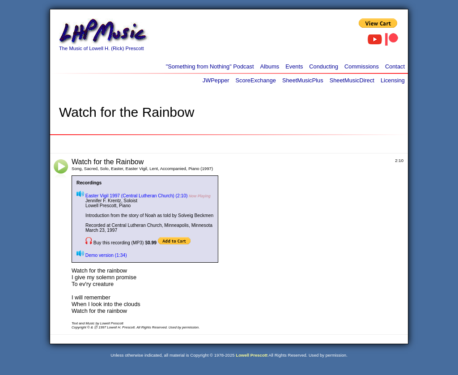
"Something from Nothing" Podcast (210, 66)
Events (294, 66)
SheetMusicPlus (302, 80)
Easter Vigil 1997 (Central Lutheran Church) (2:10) (131, 195)
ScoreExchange (256, 80)
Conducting (323, 66)
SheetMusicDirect (352, 80)
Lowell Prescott (251, 355)
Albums (270, 66)
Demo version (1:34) (101, 255)
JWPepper (216, 80)
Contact (395, 66)
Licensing (393, 80)
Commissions (361, 66)
